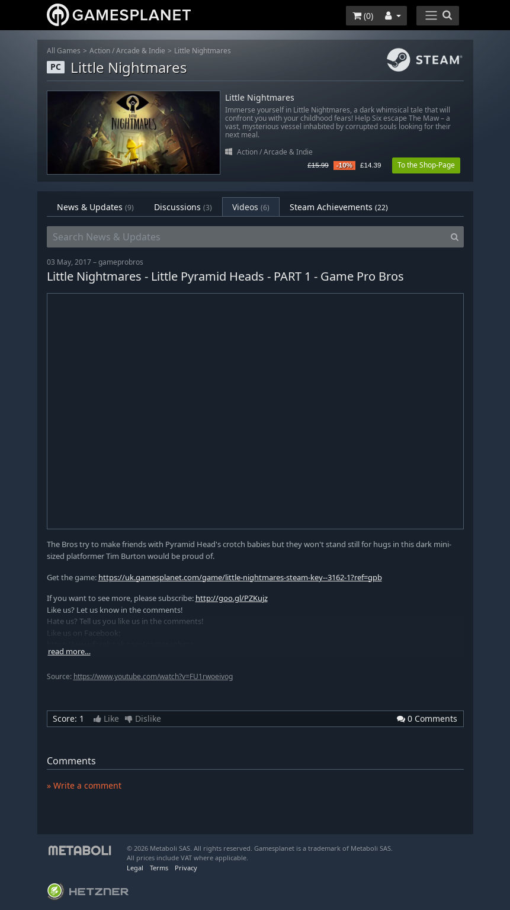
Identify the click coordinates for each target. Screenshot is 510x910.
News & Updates (95, 207)
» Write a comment (84, 785)
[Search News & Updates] (246, 236)
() (362, 15)
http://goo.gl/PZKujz (231, 598)
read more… (69, 652)
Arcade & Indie (140, 50)
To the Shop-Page (426, 165)
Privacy (186, 867)
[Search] (454, 236)
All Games (64, 50)
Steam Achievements (339, 207)
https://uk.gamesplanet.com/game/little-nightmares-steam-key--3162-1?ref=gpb (240, 577)
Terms (159, 867)
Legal (135, 867)
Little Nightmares (202, 50)
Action (99, 50)
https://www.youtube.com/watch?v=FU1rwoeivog (153, 676)
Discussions (183, 207)
